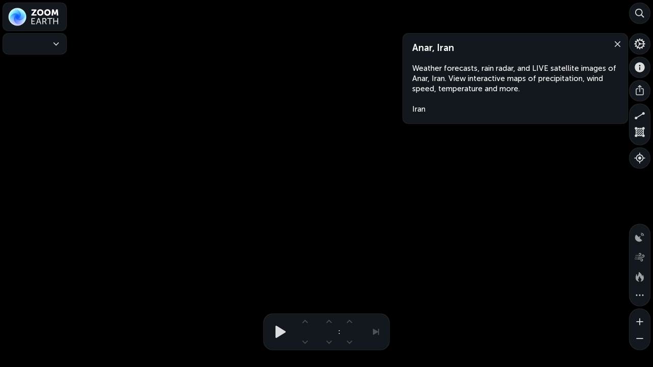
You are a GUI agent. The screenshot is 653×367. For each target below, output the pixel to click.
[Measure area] (640, 134)
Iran (418, 109)
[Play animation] (277, 332)
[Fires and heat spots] (640, 275)
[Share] (640, 91)
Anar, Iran (433, 48)
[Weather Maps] (34, 44)
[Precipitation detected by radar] (640, 234)
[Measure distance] (640, 114)
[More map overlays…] (640, 295)
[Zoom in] (640, 319)
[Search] (640, 13)
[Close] (615, 43)
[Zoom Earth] (34, 17)
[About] (640, 67)
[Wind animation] (640, 255)
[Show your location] (640, 158)
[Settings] (640, 44)
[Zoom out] (640, 339)
